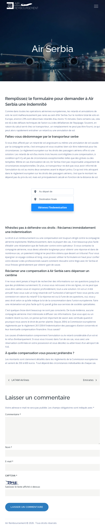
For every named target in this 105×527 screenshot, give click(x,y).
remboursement (27, 237)
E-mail (9, 461)
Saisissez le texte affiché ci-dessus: (22, 486)
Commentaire (13, 414)
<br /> (52, 205)
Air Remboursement (15, 523)
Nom (8, 447)
